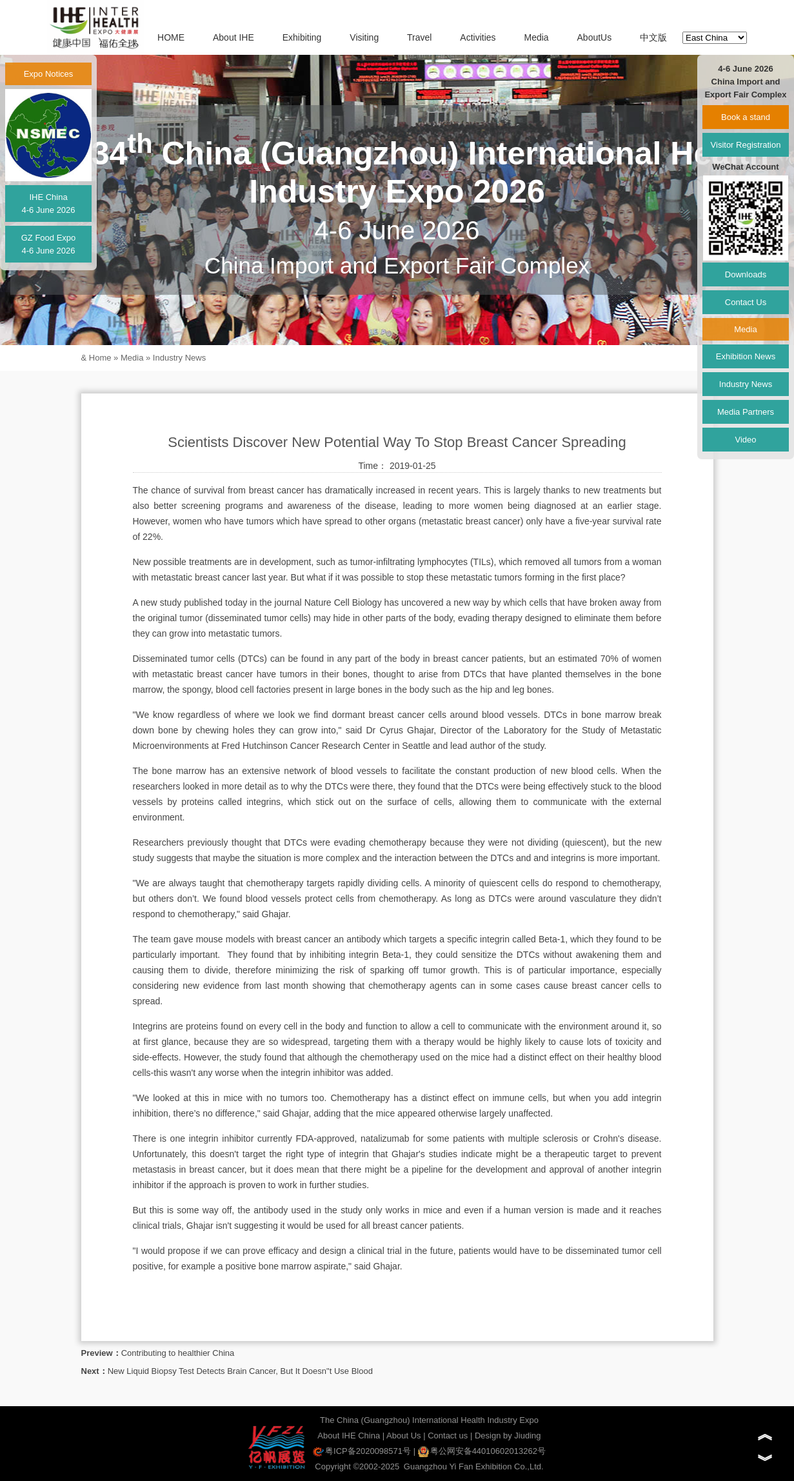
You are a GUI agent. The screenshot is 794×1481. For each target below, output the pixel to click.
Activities (477, 37)
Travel (419, 37)
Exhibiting (302, 37)
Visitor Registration (746, 145)
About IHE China (348, 1435)
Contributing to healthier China (178, 1353)
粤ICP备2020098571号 (362, 1451)
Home (100, 358)
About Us (403, 1435)
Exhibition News (746, 356)
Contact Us (745, 302)
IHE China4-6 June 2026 (48, 203)
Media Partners (745, 412)
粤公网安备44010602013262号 (482, 1451)
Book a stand (745, 117)
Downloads (745, 274)
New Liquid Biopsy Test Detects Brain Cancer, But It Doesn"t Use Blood (240, 1371)
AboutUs (594, 37)
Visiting (364, 37)
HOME (170, 37)
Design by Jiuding (508, 1435)
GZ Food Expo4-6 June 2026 (48, 244)
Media (536, 37)
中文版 (653, 37)
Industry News (179, 358)
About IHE (233, 37)
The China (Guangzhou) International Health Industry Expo (429, 1420)
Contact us (448, 1435)
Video (745, 439)
